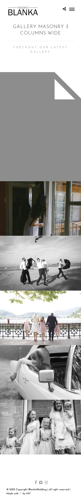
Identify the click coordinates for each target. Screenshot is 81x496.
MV (28, 493)
